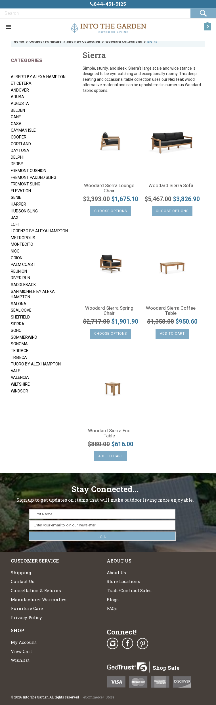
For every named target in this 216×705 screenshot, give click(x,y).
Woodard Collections (123, 42)
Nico (15, 251)
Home (19, 42)
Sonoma (19, 344)
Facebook (127, 644)
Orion (16, 258)
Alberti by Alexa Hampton (38, 77)
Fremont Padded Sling (33, 177)
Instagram (112, 644)
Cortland (21, 144)
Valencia (20, 377)
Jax (14, 217)
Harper (18, 204)
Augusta (20, 103)
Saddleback (23, 284)
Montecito (22, 244)
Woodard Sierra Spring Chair (109, 311)
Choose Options (110, 211)
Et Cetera (21, 83)
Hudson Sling (24, 211)
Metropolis (23, 237)
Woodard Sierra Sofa (170, 185)
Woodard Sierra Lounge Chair (109, 188)
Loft (15, 224)
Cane (16, 117)
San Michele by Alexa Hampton (33, 294)
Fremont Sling (25, 184)
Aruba (17, 96)
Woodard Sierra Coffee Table (171, 311)
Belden (18, 110)
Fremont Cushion (28, 170)
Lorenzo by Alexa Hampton (39, 231)
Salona (18, 303)
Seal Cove (21, 310)
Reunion (19, 271)
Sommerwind (24, 337)
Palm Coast (23, 264)
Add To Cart (172, 334)
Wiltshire (20, 384)
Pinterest (142, 644)
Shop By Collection (83, 42)
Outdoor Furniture (45, 42)
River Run (20, 278)
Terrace (19, 350)
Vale (15, 371)
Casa (16, 123)
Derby (17, 164)
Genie (16, 197)
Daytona (20, 150)
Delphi (17, 157)
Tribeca (19, 357)
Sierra (17, 324)
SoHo (16, 330)
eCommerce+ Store (98, 697)
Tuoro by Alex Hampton (36, 364)
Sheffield (20, 317)
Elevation (21, 191)
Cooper (18, 137)
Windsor (19, 391)
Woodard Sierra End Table (109, 433)
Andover (20, 90)
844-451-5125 (108, 4)
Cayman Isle (23, 130)
